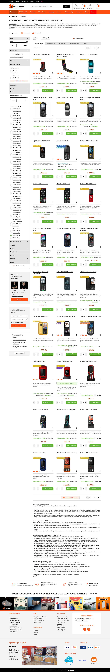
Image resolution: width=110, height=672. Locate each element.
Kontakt (37, 1)
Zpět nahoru (36, 576)
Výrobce (12, 61)
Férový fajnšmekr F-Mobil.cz (40, 616)
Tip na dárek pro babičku (63, 620)
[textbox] (19, 316)
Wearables (41, 12)
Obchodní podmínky (14, 620)
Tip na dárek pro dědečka (61, 623)
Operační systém (15, 64)
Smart (59, 12)
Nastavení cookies (38, 622)
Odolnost (12, 258)
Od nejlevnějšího (51, 43)
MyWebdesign (71, 670)
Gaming (79, 12)
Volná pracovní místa (39, 620)
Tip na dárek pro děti (62, 618)
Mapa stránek (13, 631)
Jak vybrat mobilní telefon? (19, 340)
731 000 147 (18, 293)
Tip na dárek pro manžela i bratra (61, 630)
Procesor (12, 88)
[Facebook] (84, 629)
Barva (12, 262)
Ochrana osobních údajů (16, 629)
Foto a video (13, 85)
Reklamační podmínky (15, 622)
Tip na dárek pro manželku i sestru (61, 626)
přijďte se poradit (93, 585)
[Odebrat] (45, 38)
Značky (32, 1)
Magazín (17, 1)
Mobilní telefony (15, 16)
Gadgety (51, 12)
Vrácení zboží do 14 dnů (15, 628)
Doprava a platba (14, 618)
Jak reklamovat (13, 626)
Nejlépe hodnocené (74, 43)
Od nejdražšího (62, 43)
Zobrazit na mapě (13, 654)
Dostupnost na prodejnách (16, 57)
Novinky (85, 43)
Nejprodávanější (39, 43)
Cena (11, 38)
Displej (12, 92)
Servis (35, 634)
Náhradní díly (69, 12)
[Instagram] (88, 629)
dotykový (26, 25)
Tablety (32, 12)
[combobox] (19, 316)
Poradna (11, 1)
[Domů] (9, 16)
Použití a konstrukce (15, 241)
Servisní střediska (14, 624)
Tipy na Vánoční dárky (62, 616)
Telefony (13, 12)
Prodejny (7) (24, 1)
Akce (92, 12)
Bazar (87, 12)
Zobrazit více (12, 28)
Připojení (12, 248)
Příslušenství (23, 12)
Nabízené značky (38, 618)
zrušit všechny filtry (19, 265)
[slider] (11, 42)
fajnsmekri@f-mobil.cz (17, 296)
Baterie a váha (14, 252)
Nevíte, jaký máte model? (17, 322)
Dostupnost (13, 50)
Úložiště (12, 245)
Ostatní (12, 255)
